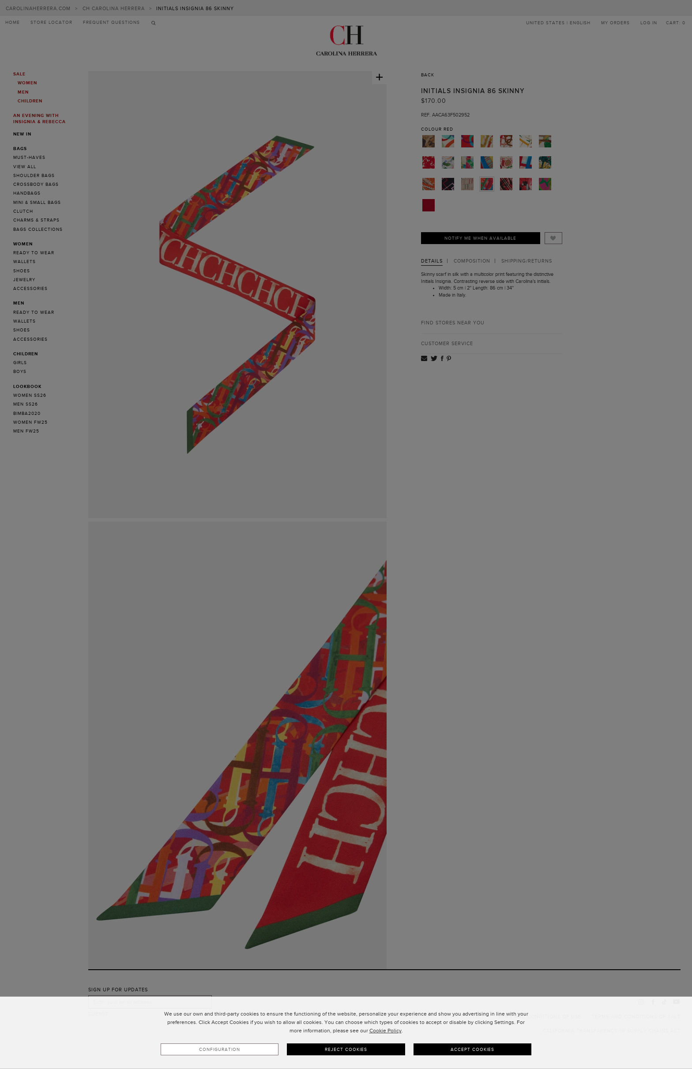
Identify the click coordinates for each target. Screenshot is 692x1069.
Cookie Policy (385, 1031)
